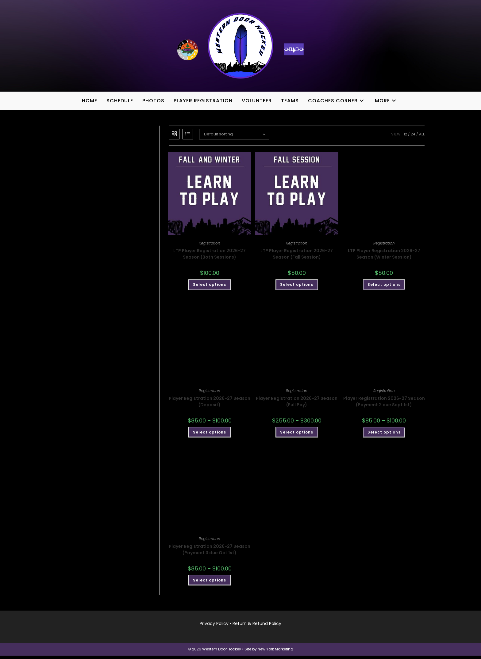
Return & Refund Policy (257, 627)
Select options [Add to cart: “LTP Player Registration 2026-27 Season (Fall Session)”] (296, 287)
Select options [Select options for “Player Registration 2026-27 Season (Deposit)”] (209, 435)
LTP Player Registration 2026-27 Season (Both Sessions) (209, 257)
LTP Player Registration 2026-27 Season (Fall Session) (296, 257)
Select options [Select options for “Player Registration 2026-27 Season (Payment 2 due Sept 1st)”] (384, 435)
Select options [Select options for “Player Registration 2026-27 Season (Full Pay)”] (296, 435)
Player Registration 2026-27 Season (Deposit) (209, 405)
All (422, 137)
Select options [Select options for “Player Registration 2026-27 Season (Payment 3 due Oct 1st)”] (209, 583)
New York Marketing (275, 652)
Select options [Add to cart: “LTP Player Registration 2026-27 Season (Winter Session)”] (384, 287)
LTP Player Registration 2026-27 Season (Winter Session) (384, 257)
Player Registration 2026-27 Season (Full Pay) (296, 405)
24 (413, 137)
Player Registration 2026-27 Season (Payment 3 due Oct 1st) (209, 552)
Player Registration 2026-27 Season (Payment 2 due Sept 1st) (384, 405)
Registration (209, 246)
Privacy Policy (214, 627)
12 (405, 137)
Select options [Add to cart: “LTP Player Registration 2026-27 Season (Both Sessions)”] (209, 287)
